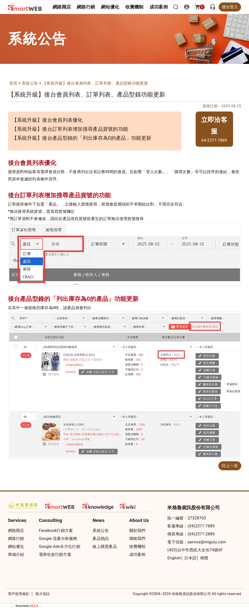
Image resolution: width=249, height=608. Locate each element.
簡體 (204, 558)
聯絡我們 (137, 538)
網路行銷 (86, 6)
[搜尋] (176, 7)
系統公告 (30, 83)
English (174, 558)
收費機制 (137, 546)
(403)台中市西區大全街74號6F (195, 550)
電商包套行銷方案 (55, 554)
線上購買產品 (104, 546)
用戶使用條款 (18, 594)
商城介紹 (16, 554)
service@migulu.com (207, 542)
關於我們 (137, 530)
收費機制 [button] (134, 6)
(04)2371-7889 (201, 526)
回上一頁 (230, 465)
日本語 (190, 558)
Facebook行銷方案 (56, 530)
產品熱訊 (100, 538)
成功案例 (159, 6)
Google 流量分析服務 (58, 538)
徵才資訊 (42, 594)
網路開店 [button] (62, 6)
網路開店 (16, 530)
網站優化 (110, 6)
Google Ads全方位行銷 (59, 546)
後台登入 (230, 6)
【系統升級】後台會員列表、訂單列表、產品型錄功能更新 (95, 83)
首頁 (13, 83)
